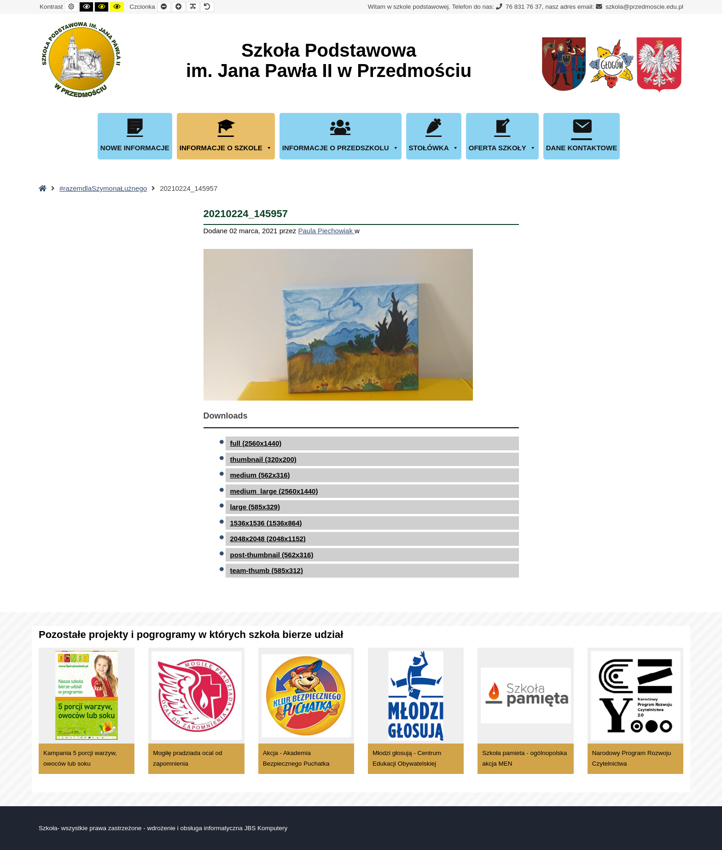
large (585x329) (255, 507)
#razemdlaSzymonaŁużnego (103, 188)
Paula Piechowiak (326, 231)
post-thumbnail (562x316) (272, 555)
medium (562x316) (260, 475)
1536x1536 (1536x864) (266, 523)
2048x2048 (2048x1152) (268, 539)
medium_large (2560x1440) (274, 491)
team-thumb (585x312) (266, 570)
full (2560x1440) (256, 443)
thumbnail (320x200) (263, 459)
